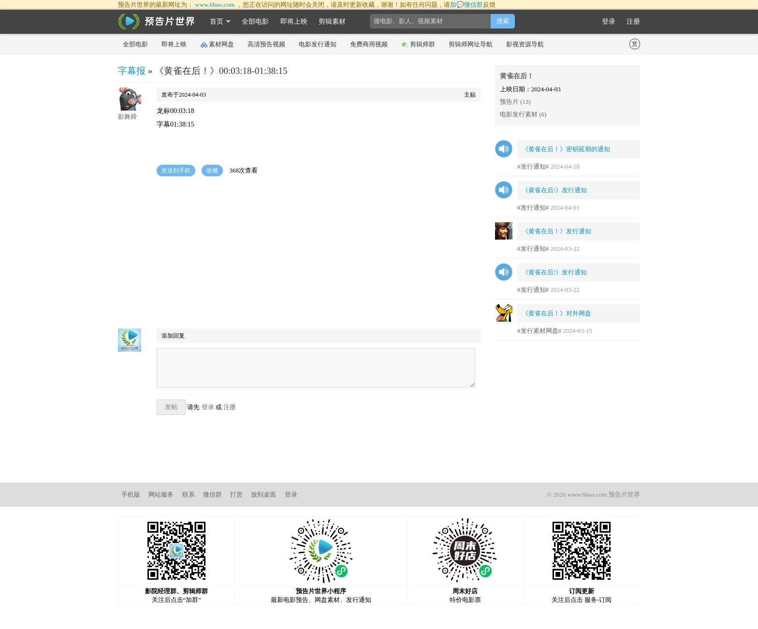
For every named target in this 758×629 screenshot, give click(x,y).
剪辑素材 (332, 21)
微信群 (212, 494)
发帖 (171, 407)
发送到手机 (175, 170)
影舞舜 (127, 116)
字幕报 (132, 71)
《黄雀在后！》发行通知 (556, 231)
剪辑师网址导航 (471, 44)
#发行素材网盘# (539, 330)
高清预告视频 (266, 44)
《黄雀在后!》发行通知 (554, 190)
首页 (216, 21)
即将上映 (293, 21)
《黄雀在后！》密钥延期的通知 (566, 149)
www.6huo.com (214, 4)
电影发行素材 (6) (523, 114)
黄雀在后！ (517, 76)
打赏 (236, 494)
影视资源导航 (525, 44)
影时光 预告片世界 (156, 22)
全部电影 (255, 21)
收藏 (212, 170)
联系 (188, 494)
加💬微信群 (466, 4)
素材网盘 (217, 44)
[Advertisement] (299, 253)
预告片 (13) (515, 101)
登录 (608, 21)
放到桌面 (263, 494)
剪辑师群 (418, 44)
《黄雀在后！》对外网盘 (556, 313)
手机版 (130, 494)
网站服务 (161, 494)
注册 (633, 21)
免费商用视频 (369, 44)
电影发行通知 (317, 44)
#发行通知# (533, 166)
